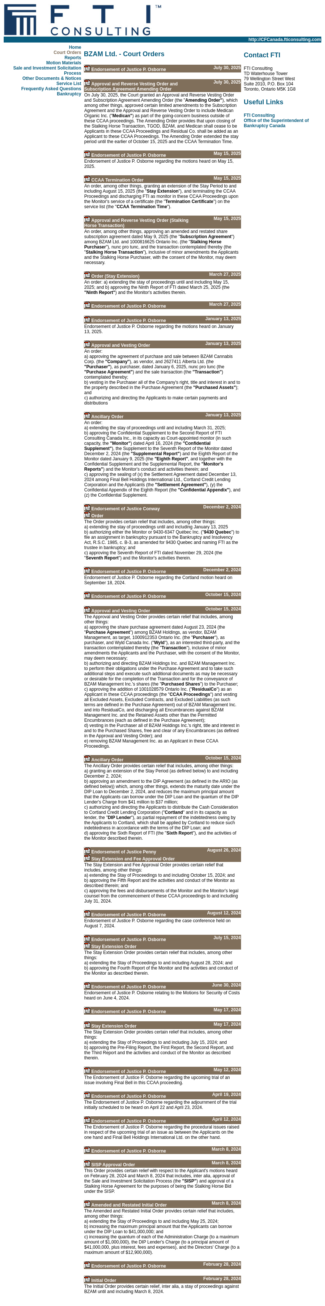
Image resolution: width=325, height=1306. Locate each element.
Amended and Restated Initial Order (129, 1205)
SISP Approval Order (113, 1164)
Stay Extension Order (113, 946)
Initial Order (103, 1280)
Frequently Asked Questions (51, 88)
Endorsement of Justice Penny (123, 852)
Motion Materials (63, 62)
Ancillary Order (107, 416)
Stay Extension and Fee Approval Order (133, 859)
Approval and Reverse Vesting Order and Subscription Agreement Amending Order (131, 86)
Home (75, 47)
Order (97, 515)
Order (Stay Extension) (115, 276)
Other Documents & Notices (51, 78)
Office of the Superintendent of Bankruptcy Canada (276, 123)
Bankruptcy (69, 94)
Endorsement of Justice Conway (125, 508)
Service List (68, 83)
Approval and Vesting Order (120, 345)
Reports (72, 57)
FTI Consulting (259, 115)
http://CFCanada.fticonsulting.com (284, 39)
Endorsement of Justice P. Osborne (128, 69)
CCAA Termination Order (117, 180)
